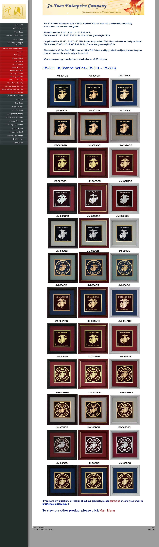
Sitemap (41, 527)
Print (35, 527)
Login (153, 527)
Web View (151, 529)
